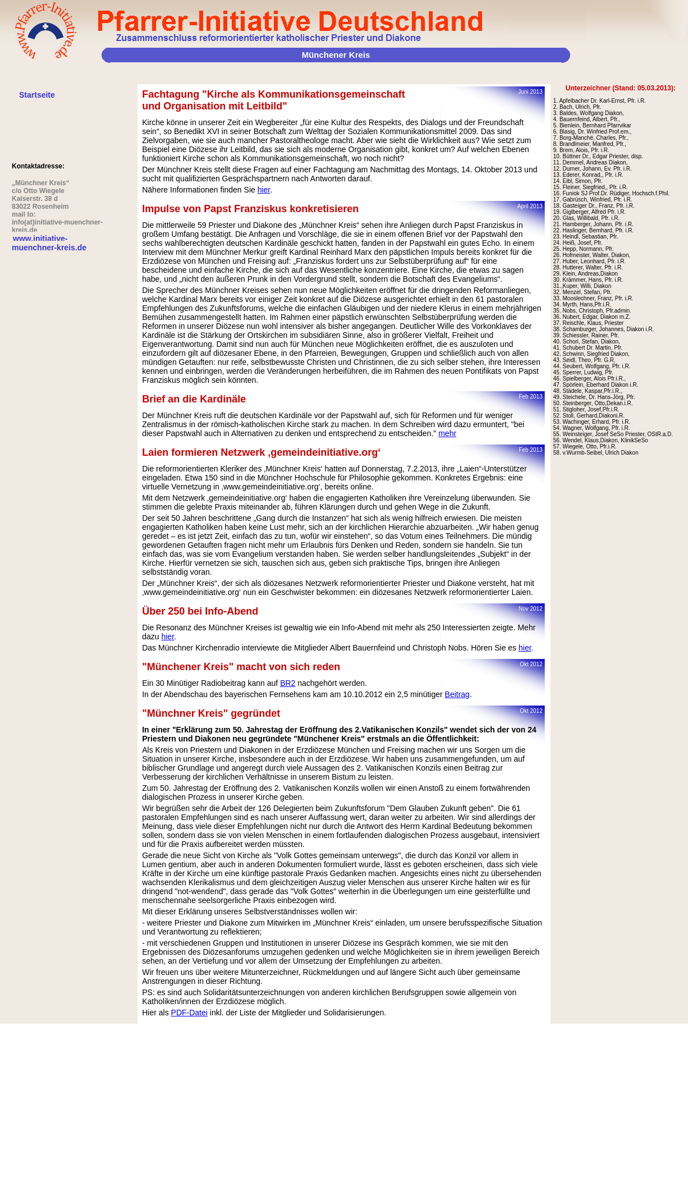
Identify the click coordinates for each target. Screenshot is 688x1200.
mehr (447, 433)
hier (264, 189)
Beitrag (457, 694)
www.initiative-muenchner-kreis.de (49, 243)
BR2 (287, 683)
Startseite (37, 94)
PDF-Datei (189, 1012)
